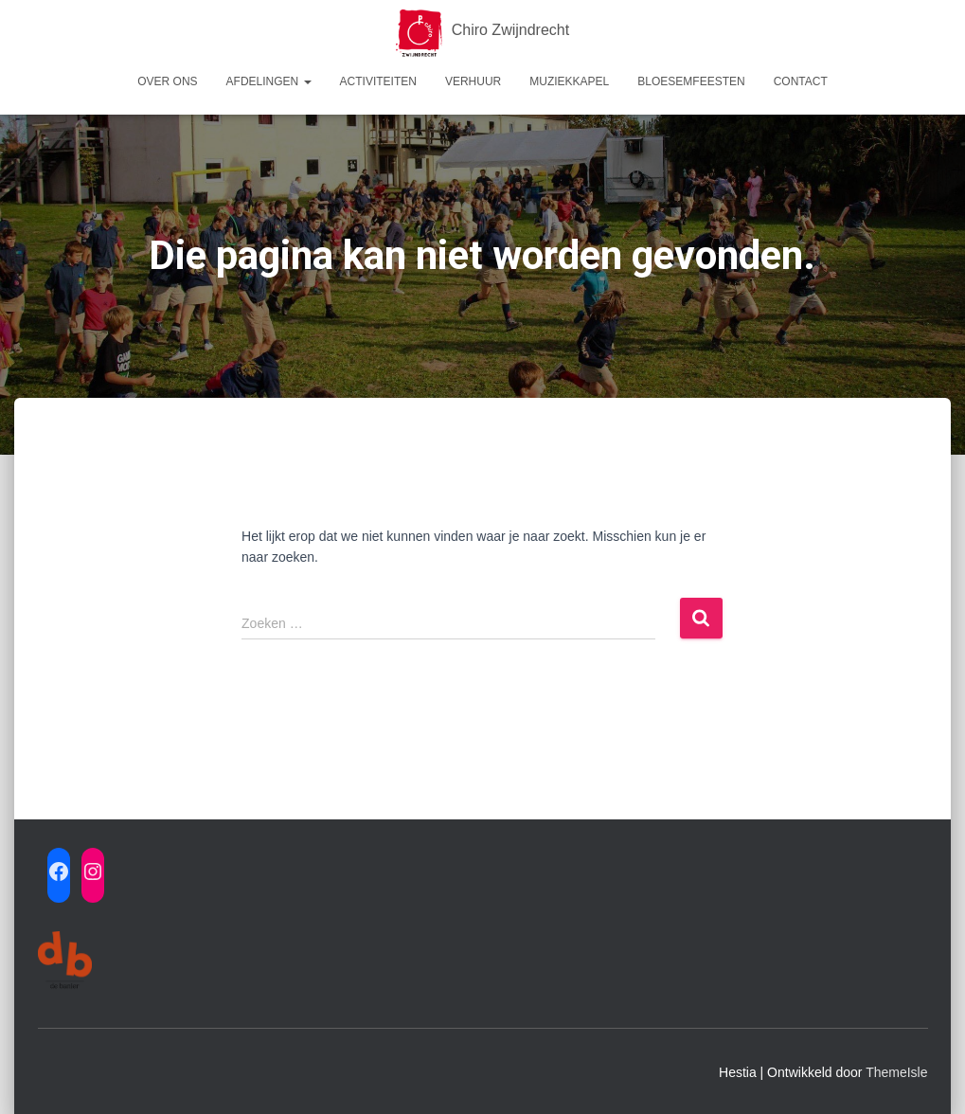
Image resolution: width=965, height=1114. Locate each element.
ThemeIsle (896, 1072)
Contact (801, 81)
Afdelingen (269, 81)
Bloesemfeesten (690, 81)
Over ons (167, 81)
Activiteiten (378, 81)
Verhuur (473, 81)
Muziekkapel (569, 81)
